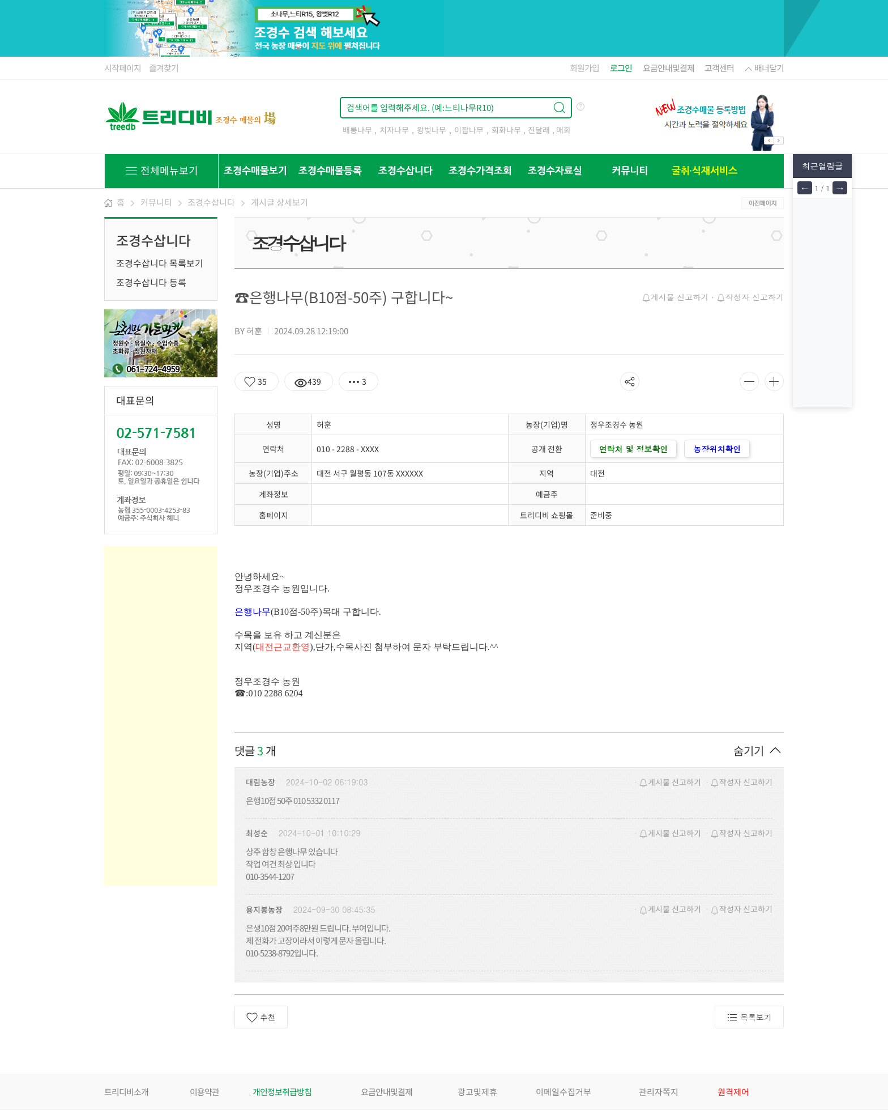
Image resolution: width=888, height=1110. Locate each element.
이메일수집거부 (563, 1092)
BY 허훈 (248, 331)
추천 (261, 1017)
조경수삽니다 (211, 202)
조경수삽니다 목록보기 (159, 263)
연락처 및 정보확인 (633, 448)
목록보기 (749, 1017)
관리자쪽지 (658, 1092)
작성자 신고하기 (750, 297)
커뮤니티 (156, 202)
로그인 (621, 68)
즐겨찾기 (163, 68)
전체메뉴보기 (161, 170)
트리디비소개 (126, 1092)
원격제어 (733, 1092)
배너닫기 (763, 68)
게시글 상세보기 (279, 202)
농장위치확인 (717, 448)
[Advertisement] (160, 716)
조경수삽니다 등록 (151, 282)
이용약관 (204, 1092)
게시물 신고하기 (675, 297)
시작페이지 (122, 68)
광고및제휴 (477, 1092)
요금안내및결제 (668, 68)
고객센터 (719, 68)
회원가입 (584, 68)
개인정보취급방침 (282, 1092)
